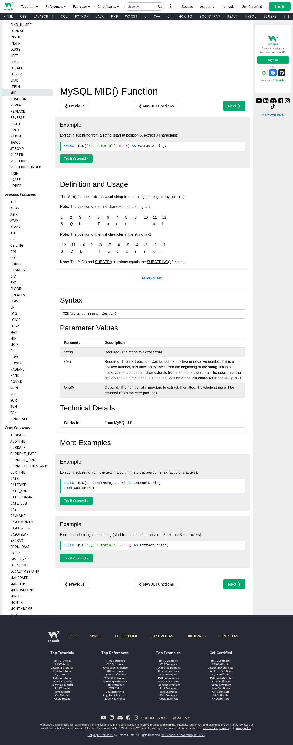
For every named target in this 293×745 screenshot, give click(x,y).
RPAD (14, 130)
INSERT (16, 37)
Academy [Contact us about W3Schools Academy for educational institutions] (207, 6)
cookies (224, 728)
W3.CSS (131, 16)
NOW (14, 614)
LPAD (14, 80)
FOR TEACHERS (162, 636)
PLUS (72, 636)
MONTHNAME (21, 608)
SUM (13, 406)
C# (169, 16)
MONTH (16, 602)
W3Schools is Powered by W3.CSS (183, 735)
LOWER (16, 74)
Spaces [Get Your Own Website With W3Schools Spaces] (187, 6)
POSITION (18, 99)
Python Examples (168, 678)
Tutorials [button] (29, 6)
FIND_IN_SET (21, 24)
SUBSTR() (103, 262)
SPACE (15, 142)
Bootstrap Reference (115, 681)
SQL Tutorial (62, 674)
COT (13, 257)
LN (12, 307)
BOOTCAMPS (196, 636)
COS (13, 251)
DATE (14, 478)
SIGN (14, 387)
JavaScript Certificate (220, 667)
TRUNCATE (19, 418)
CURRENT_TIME (23, 460)
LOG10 (15, 319)
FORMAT (17, 30)
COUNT (16, 264)
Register (280, 80)
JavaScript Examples (168, 667)
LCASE (15, 49)
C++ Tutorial (62, 695)
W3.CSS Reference (115, 678)
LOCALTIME (19, 565)
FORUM (147, 718)
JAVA (100, 16)
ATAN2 (15, 226)
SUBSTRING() (159, 262)
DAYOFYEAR (19, 534)
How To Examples (168, 671)
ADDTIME (17, 441)
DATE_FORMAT (22, 497)
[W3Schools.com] (53, 639)
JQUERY (270, 16)
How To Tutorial (62, 671)
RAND (14, 375)
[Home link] (8, 6)
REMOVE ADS (152, 278)
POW (14, 356)
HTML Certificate (221, 660)
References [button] (55, 6)
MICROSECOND (22, 590)
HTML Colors (115, 688)
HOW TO (185, 16)
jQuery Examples (168, 698)
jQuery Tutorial (62, 698)
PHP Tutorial (62, 688)
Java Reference (115, 691)
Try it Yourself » (76, 158)
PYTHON (82, 16)
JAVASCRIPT (44, 16)
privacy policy (243, 728)
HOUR (15, 552)
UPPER (16, 185)
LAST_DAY (18, 559)
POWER (16, 363)
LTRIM (15, 86)
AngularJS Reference (115, 695)
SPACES (95, 636)
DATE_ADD (18, 490)
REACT (232, 16)
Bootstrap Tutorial (62, 684)
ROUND (16, 381)
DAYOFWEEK (20, 528)
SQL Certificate (220, 674)
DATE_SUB (18, 503)
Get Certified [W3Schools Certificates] (252, 6)
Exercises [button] (81, 6)
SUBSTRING (19, 161)
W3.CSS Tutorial (62, 681)
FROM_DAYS (19, 546)
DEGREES (17, 270)
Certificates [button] (108, 6)
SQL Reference (115, 671)
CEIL (13, 239)
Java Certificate (221, 688)
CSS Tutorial (62, 664)
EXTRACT (17, 540)
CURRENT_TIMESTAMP (28, 466)
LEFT (14, 55)
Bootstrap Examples (168, 684)
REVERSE (17, 117)
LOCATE (16, 68)
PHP (114, 16)
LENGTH (17, 61)
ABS (13, 202)
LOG (13, 313)
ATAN (14, 220)
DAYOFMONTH (21, 521)
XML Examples (168, 695)
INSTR (15, 43)
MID (13, 92)
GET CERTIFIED (126, 636)
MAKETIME (19, 583)
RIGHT (15, 123)
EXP (13, 282)
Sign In (273, 60)
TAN (13, 412)
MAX (13, 332)
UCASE (15, 179)
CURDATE (17, 447)
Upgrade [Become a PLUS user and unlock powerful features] (228, 6)
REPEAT (16, 105)
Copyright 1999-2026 (100, 735)
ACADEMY (181, 718)
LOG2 (14, 326)
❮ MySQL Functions (156, 106)
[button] (160, 6)
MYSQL (250, 16)
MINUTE (16, 596)
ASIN (14, 214)
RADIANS (17, 369)
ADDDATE (17, 435)
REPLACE (17, 111)
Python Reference (115, 674)
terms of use (210, 728)
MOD (14, 344)
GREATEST (18, 295)
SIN (13, 394)
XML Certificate (220, 698)
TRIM (14, 173)
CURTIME (17, 472)
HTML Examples (168, 660)
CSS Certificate (220, 664)
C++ (157, 16)
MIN (13, 338)
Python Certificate (220, 678)
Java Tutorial (62, 691)
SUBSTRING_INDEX (25, 167)
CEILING (16, 245)
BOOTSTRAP (209, 16)
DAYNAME (18, 515)
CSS (23, 16)
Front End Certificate (221, 671)
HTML (8, 16)
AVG (13, 233)
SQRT (14, 400)
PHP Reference (115, 684)
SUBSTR (16, 154)
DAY (13, 509)
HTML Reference (115, 660)
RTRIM (15, 136)
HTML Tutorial (62, 660)
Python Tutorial (62, 678)
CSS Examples (168, 664)
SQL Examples (168, 674)
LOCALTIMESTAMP (24, 571)
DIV (13, 276)
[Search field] (144, 6)
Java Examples (168, 691)
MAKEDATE (19, 577)
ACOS (14, 208)
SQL (64, 16)
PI (12, 350)
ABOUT (163, 718)
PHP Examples (168, 688)
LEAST (15, 301)
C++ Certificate (220, 691)
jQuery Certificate (221, 684)
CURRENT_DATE (23, 453)
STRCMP (17, 148)
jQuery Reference (115, 698)
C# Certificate (220, 695)
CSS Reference (115, 664)
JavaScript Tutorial (62, 667)
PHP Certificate (221, 681)
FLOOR (15, 288)
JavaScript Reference (115, 667)
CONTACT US (228, 636)
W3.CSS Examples (168, 681)
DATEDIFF (18, 484)
